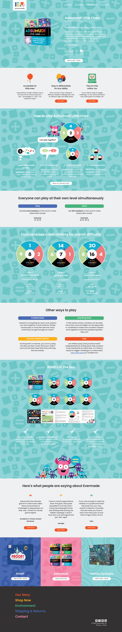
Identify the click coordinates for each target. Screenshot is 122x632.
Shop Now (92, 4)
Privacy (98, 625)
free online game (78, 353)
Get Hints (61, 101)
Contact (104, 4)
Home (68, 4)
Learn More (30, 527)
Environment (25, 605)
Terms (104, 625)
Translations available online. (95, 445)
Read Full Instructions (61, 183)
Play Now (92, 101)
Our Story (79, 4)
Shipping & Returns (30, 611)
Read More (61, 530)
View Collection (61, 578)
